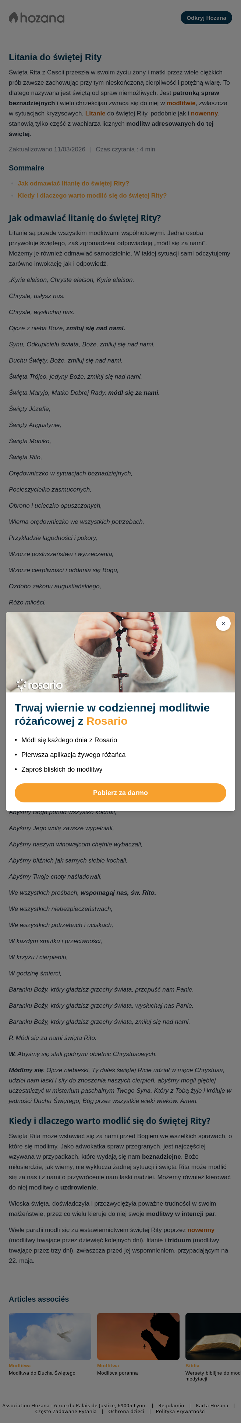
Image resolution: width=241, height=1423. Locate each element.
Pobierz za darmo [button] (120, 793)
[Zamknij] (223, 623)
